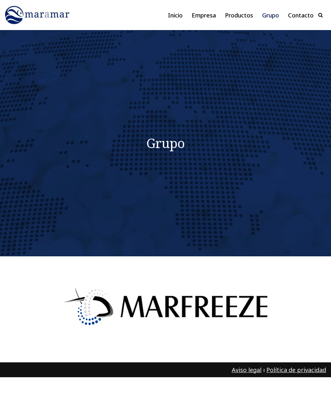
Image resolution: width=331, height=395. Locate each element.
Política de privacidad (296, 370)
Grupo (270, 15)
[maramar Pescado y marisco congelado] (39, 15)
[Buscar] (320, 15)
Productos (239, 15)
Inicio (175, 15)
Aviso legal (247, 370)
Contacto (301, 15)
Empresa (204, 15)
